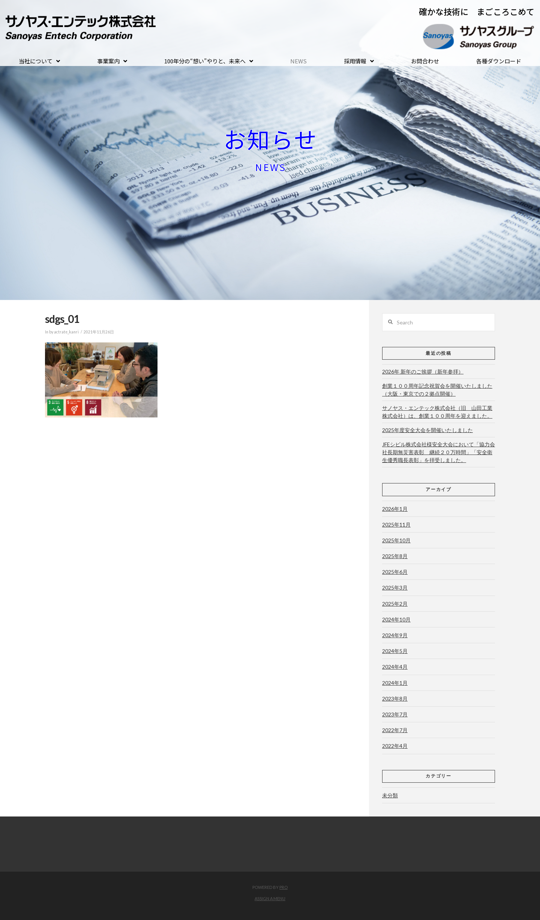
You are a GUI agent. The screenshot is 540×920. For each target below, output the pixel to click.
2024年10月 (396, 619)
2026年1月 (395, 509)
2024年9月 (395, 635)
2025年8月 (395, 556)
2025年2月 (395, 603)
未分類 (390, 795)
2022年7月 (395, 730)
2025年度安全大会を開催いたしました (427, 430)
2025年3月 (395, 587)
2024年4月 (395, 666)
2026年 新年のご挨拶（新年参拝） (423, 371)
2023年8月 (395, 698)
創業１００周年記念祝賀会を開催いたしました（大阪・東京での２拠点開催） (437, 390)
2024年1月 (395, 683)
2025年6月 (395, 572)
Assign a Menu (270, 898)
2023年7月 (395, 714)
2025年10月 (396, 540)
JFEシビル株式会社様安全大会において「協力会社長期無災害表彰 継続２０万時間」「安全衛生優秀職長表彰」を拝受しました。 (438, 452)
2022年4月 (395, 746)
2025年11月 (396, 524)
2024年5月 (395, 651)
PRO (283, 887)
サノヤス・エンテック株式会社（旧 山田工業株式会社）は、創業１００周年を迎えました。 (437, 412)
